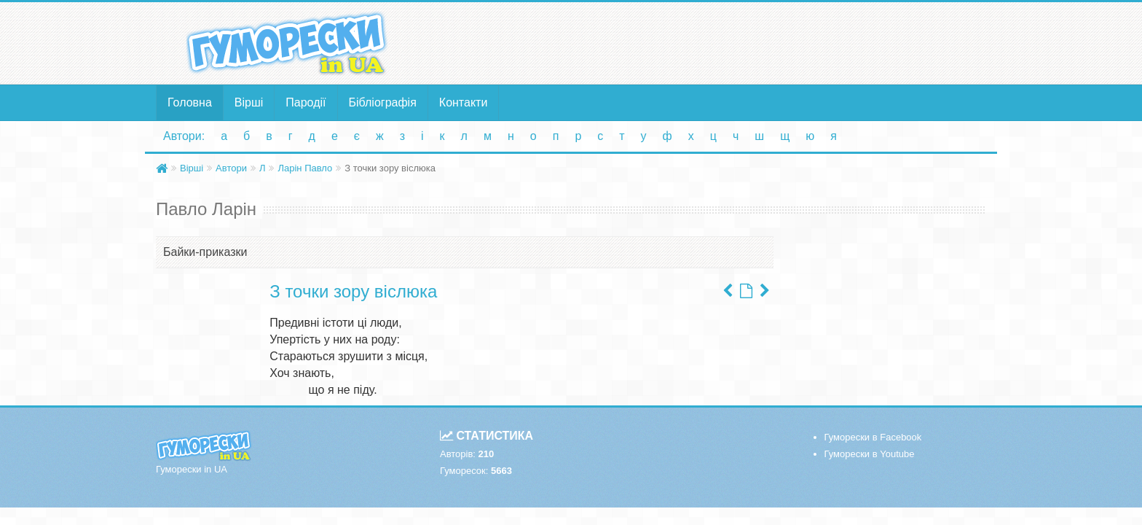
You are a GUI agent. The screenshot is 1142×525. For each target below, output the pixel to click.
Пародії (306, 102)
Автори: (184, 136)
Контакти (463, 102)
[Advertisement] (713, 42)
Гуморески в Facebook (873, 437)
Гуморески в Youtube (869, 453)
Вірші (249, 102)
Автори (231, 168)
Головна (190, 102)
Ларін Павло (304, 168)
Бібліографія (383, 102)
